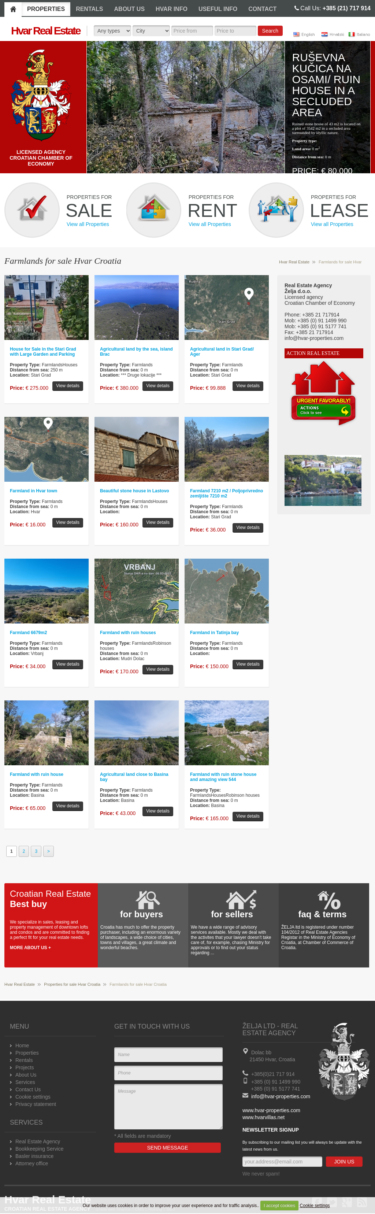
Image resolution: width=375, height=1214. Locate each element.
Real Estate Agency (37, 1141)
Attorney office (31, 1163)
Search (270, 31)
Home (22, 1045)
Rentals (24, 1060)
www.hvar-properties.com (271, 1110)
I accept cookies (279, 1205)
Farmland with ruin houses (128, 632)
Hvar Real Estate (294, 262)
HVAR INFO (172, 9)
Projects (24, 1067)
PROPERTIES (46, 9)
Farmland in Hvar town (33, 490)
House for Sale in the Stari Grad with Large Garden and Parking (43, 352)
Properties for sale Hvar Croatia (72, 984)
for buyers (141, 914)
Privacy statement (35, 1104)
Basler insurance (34, 1156)
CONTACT (262, 9)
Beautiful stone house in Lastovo (134, 490)
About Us (26, 1075)
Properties (27, 1053)
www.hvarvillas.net (263, 1117)
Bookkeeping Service (39, 1149)
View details (67, 385)
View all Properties (88, 224)
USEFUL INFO (217, 9)
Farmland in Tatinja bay (214, 632)
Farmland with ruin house (36, 774)
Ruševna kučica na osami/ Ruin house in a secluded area (326, 84)
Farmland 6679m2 (28, 632)
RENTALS (89, 9)
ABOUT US (129, 9)
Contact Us (28, 1089)
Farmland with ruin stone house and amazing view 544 (223, 777)
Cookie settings (315, 1205)
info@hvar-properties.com (280, 1096)
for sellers (232, 914)
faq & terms (322, 914)
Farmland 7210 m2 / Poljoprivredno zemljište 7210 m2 (226, 493)
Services (25, 1082)
